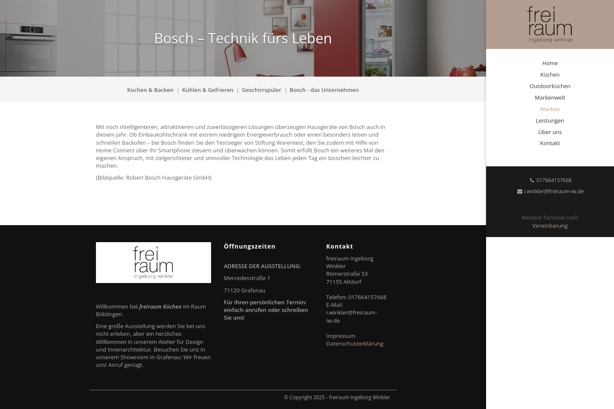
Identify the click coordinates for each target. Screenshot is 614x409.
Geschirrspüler (261, 90)
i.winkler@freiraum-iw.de (550, 191)
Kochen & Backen (150, 90)
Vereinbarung (550, 225)
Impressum (341, 336)
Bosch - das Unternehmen (324, 90)
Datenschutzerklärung (354, 343)
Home (550, 63)
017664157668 (550, 180)
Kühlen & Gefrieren (207, 90)
